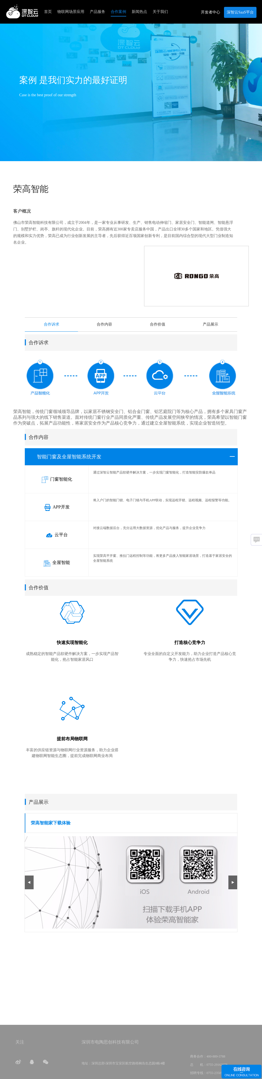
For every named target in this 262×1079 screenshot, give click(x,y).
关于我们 (160, 12)
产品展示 (210, 324)
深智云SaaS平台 (240, 12)
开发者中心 (210, 12)
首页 (48, 12)
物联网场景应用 (70, 12)
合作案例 (118, 12)
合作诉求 (51, 324)
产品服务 (97, 12)
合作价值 (157, 324)
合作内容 (104, 324)
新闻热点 (139, 12)
